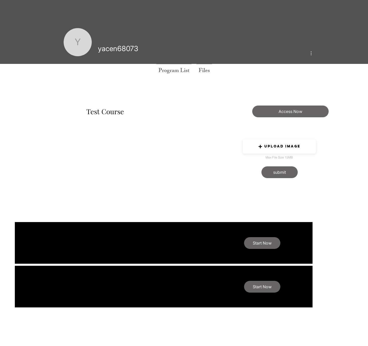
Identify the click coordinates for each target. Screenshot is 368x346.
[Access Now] (290, 111)
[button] (279, 146)
